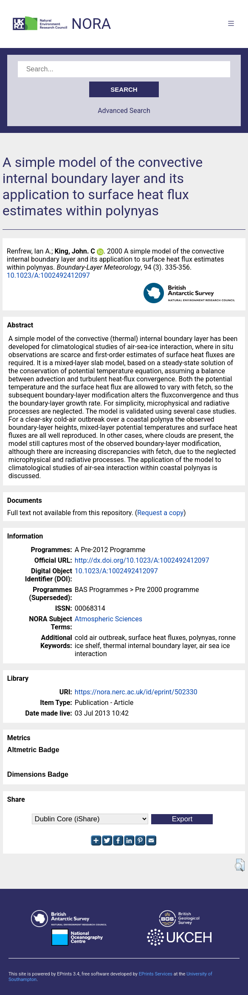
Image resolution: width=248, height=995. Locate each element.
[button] (240, 865)
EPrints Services (155, 974)
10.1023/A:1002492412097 (48, 275)
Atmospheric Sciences (108, 619)
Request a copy (160, 513)
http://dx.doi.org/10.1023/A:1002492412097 (142, 560)
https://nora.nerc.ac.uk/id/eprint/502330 (136, 692)
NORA (91, 24)
